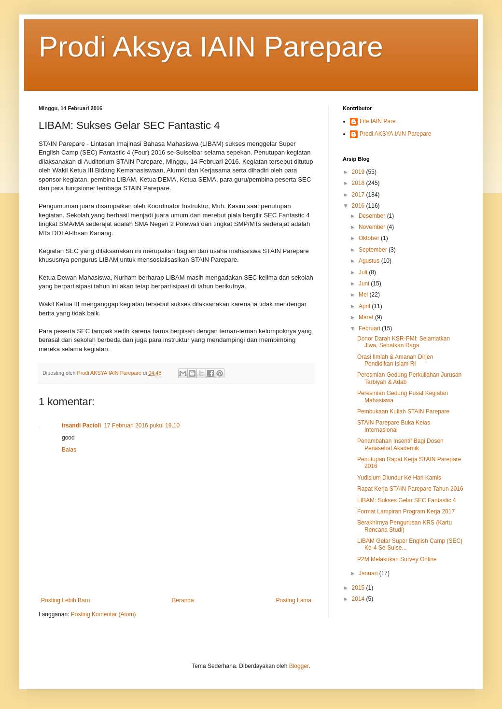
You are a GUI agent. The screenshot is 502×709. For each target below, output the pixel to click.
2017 (359, 194)
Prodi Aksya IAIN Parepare (211, 46)
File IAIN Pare (378, 121)
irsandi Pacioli (81, 425)
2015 (359, 587)
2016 (359, 205)
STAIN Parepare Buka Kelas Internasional (393, 426)
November (373, 227)
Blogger (299, 666)
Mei (364, 294)
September (374, 249)
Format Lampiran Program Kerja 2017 (406, 511)
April (365, 306)
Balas (69, 449)
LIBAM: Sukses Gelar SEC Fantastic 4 (406, 500)
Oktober (370, 238)
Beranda (183, 600)
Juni (365, 283)
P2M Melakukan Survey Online (397, 559)
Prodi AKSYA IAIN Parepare (396, 133)
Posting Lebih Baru (65, 600)
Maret (367, 317)
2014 (359, 599)
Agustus (370, 260)
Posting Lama (293, 600)
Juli (364, 272)
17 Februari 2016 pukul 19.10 (142, 425)
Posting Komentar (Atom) (103, 614)
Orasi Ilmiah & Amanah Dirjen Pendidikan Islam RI (395, 360)
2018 (359, 183)
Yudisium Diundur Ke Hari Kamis (399, 477)
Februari (370, 328)
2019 (359, 172)
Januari (369, 573)
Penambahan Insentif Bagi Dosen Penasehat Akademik (400, 444)
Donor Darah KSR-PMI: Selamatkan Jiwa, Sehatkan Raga (403, 342)
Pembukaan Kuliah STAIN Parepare (403, 411)
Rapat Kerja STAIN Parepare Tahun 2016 (410, 488)
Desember (373, 216)
